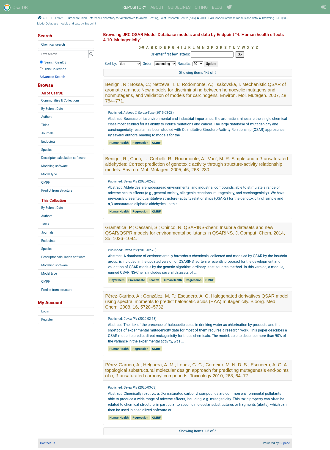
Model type (49, 174)
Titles (45, 125)
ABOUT (157, 7)
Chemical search (53, 44)
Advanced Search (52, 77)
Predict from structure (56, 190)
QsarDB (16, 7)
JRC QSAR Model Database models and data (229, 18)
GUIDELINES (179, 7)
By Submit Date (52, 108)
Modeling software (54, 166)
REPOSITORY (134, 7)
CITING (201, 7)
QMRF (45, 182)
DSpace (285, 443)
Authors (46, 117)
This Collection (52, 69)
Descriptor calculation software (63, 158)
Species (46, 150)
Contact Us (47, 443)
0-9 (141, 47)
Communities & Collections (60, 100)
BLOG (217, 7)
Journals (47, 133)
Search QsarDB (52, 62)
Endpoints (48, 141)
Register (47, 319)
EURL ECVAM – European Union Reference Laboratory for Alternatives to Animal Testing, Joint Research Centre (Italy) (121, 18)
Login (45, 311)
